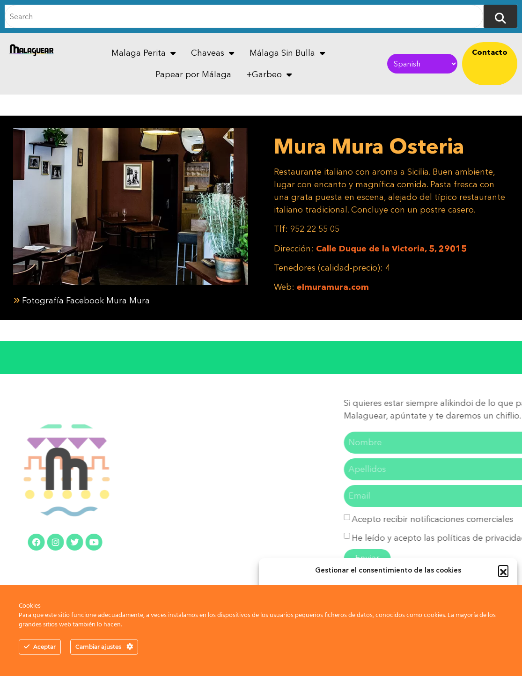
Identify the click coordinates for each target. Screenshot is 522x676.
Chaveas (212, 53)
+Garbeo (269, 74)
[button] (503, 570)
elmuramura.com (333, 287)
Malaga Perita (143, 53)
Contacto (489, 52)
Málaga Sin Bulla (287, 53)
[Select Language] (422, 63)
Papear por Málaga (193, 74)
